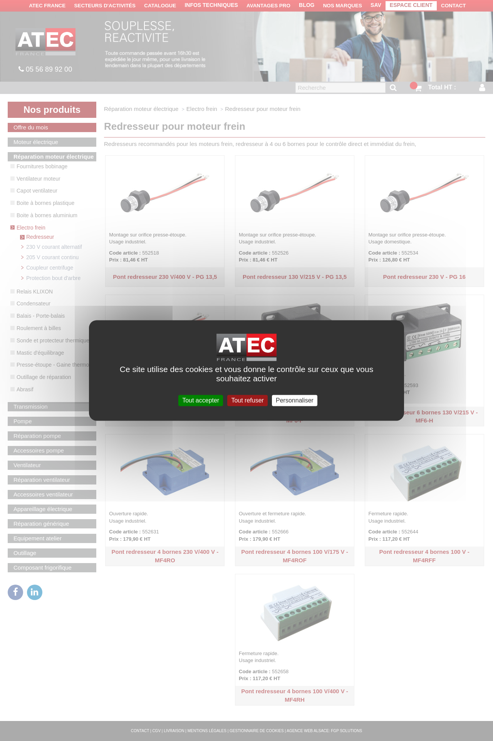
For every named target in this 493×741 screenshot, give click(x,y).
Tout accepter (200, 400)
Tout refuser (247, 400)
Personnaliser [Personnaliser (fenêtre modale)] (295, 400)
